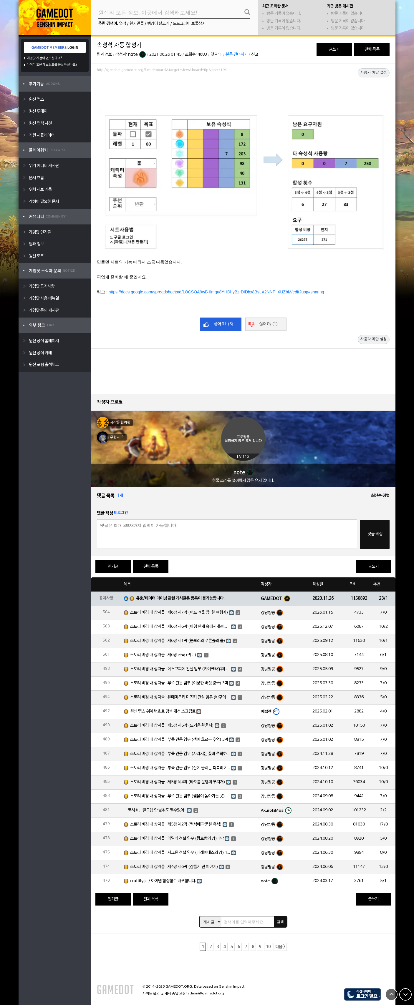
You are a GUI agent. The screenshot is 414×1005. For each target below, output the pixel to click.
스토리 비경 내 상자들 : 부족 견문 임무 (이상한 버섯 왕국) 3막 (179, 683)
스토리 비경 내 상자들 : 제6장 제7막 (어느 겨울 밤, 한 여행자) (179, 612)
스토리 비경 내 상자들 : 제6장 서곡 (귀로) (163, 655)
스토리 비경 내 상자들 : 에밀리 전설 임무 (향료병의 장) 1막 (177, 838)
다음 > (280, 947)
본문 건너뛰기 (237, 54)
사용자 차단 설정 (373, 73)
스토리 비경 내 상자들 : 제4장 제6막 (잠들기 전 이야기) (174, 867)
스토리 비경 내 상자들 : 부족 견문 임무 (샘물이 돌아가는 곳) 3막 (180, 796)
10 (268, 947)
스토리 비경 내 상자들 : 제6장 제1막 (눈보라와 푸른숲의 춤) (177, 641)
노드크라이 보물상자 (189, 23)
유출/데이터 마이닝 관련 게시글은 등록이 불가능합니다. (180, 598)
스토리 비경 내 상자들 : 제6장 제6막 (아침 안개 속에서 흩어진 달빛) (180, 626)
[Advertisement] (243, 90)
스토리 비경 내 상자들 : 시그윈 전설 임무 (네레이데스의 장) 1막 (180, 852)
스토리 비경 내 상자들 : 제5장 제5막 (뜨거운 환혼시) (172, 725)
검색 (280, 922)
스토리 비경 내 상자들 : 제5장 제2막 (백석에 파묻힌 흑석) (176, 824)
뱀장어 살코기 (158, 23)
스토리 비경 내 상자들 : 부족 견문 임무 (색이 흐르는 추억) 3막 (179, 739)
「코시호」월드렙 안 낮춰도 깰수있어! (155, 810)
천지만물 (137, 23)
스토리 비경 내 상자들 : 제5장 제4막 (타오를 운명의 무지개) (177, 782)
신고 (254, 54)
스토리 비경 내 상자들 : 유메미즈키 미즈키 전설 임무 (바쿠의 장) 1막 (180, 697)
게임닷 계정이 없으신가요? (44, 58)
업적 (122, 23)
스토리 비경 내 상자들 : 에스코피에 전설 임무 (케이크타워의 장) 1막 (180, 669)
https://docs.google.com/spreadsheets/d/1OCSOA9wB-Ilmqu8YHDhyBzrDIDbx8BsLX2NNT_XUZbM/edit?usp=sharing (216, 292)
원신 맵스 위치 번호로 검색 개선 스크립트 (163, 711)
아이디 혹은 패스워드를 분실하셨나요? (52, 65)
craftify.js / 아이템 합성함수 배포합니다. (163, 881)
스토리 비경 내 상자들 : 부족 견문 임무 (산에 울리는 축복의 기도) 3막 (180, 768)
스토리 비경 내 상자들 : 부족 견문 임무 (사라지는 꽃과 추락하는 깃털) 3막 (180, 754)
